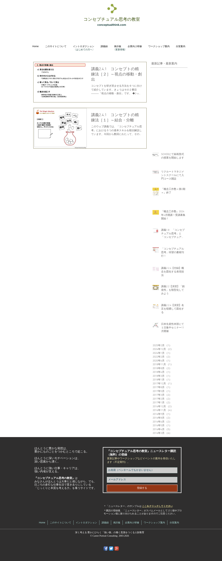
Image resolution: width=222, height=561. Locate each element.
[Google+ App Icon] (116, 548)
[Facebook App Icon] (106, 548)
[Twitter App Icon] (111, 548)
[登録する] (142, 488)
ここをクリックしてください (157, 506)
